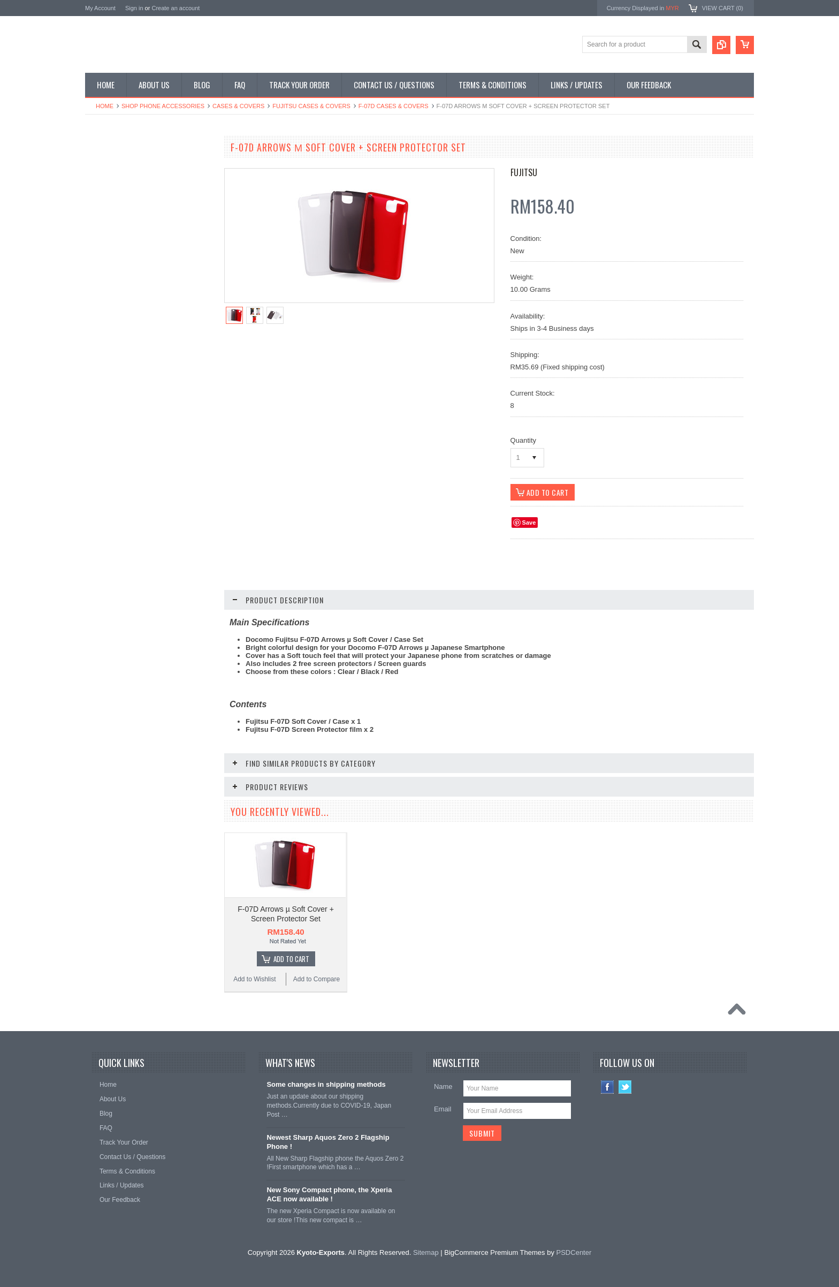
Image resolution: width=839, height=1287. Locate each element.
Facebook (607, 1087)
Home (104, 106)
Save (529, 522)
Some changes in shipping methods (325, 1084)
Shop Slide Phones (118, 204)
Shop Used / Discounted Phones (137, 276)
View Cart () (722, 8)
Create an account (175, 8)
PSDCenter (574, 1252)
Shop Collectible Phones (126, 294)
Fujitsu (523, 172)
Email (443, 1109)
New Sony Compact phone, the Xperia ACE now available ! (329, 1194)
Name (443, 1086)
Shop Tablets (109, 240)
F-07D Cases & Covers (394, 106)
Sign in (134, 8)
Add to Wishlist (117, 660)
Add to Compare (181, 660)
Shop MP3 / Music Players (128, 258)
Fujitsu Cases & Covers (311, 106)
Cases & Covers (238, 106)
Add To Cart (291, 958)
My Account (100, 8)
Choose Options (154, 639)
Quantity (523, 440)
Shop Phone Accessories (162, 106)
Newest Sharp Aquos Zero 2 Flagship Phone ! (327, 1141)
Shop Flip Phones (116, 186)
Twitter (625, 1087)
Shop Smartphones (118, 167)
